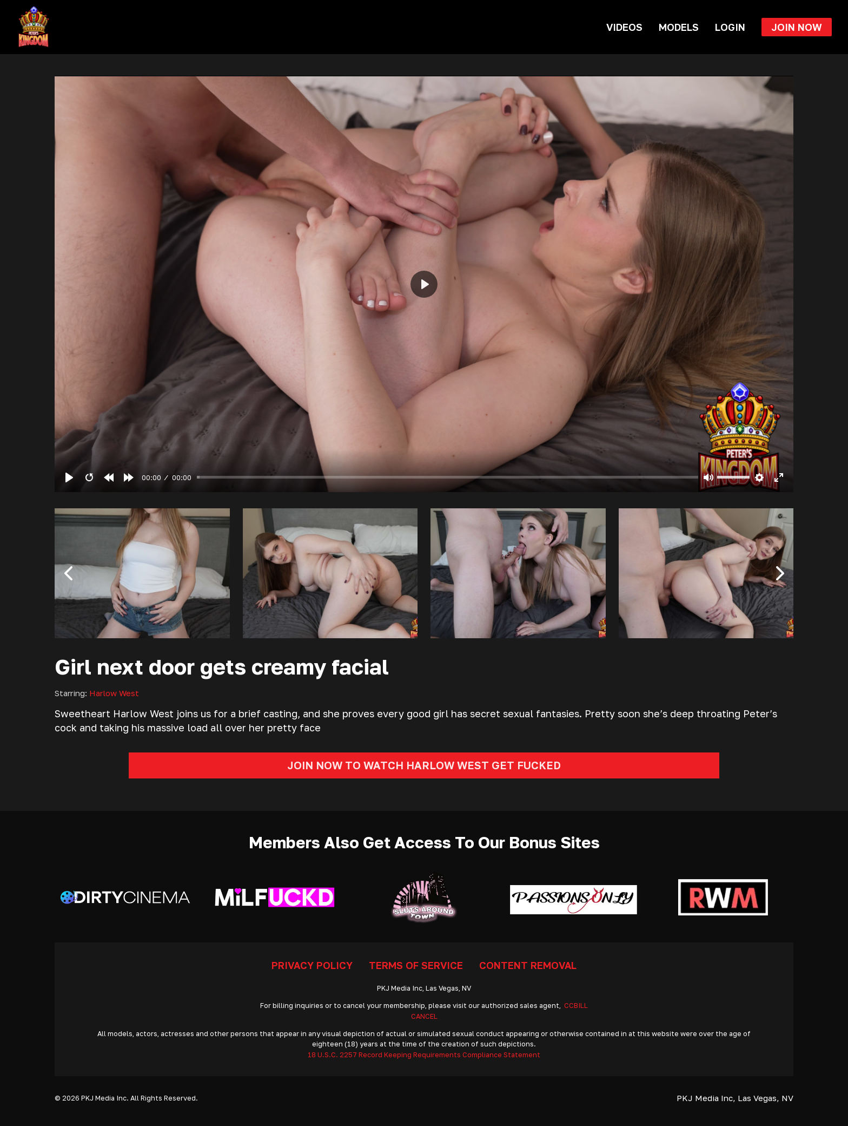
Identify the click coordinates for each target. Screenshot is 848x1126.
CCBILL (576, 1005)
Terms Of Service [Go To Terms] (416, 965)
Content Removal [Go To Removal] (528, 965)
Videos (624, 27)
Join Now (796, 27)
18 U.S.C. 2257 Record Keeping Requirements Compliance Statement (424, 1055)
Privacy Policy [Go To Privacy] (312, 965)
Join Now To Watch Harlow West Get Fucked (424, 765)
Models (679, 27)
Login (730, 27)
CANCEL (424, 1016)
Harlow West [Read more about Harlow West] (114, 693)
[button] (68, 573)
